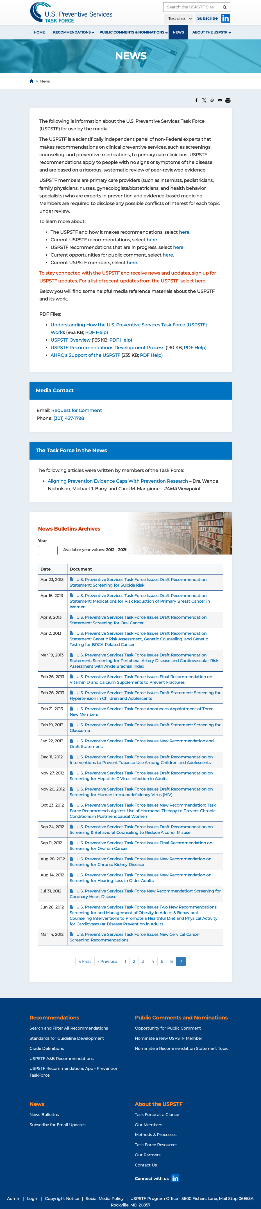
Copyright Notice (62, 1198)
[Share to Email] (220, 100)
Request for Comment (76, 410)
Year (42, 540)
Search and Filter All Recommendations (68, 1028)
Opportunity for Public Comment (168, 1028)
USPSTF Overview (70, 340)
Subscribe (207, 18)
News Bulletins (44, 1114)
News (178, 32)
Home (39, 32)
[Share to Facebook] (196, 100)
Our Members (148, 1124)
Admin (13, 1198)
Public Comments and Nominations (181, 1018)
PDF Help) (96, 332)
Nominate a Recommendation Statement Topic (181, 1048)
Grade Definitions (46, 1048)
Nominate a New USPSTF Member (168, 1038)
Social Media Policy (105, 1198)
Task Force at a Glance (157, 1114)
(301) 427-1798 (68, 418)
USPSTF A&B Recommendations (61, 1058)
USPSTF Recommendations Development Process (107, 347)
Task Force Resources (156, 1144)
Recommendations (72, 32)
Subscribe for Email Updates (57, 1124)
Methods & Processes (155, 1134)
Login (32, 1198)
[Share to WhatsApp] (212, 100)
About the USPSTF (209, 32)
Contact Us (146, 1165)
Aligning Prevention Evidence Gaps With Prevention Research (118, 481)
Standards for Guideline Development (66, 1038)
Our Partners (147, 1154)
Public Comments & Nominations (131, 32)
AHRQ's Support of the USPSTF (85, 355)
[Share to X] (204, 100)
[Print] (228, 100)
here (184, 232)
